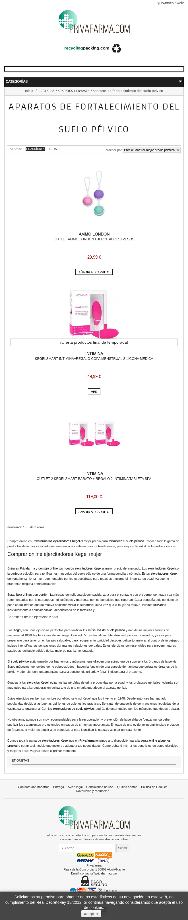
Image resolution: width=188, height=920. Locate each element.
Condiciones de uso (99, 787)
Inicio (29, 91)
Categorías (94, 81)
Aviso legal (75, 787)
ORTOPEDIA (46, 91)
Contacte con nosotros (33, 787)
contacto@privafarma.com (98, 873)
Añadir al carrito (94, 272)
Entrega (58, 787)
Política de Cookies (154, 787)
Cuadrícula (35, 149)
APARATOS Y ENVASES (73, 91)
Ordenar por (114, 150)
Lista (53, 149)
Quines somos (127, 787)
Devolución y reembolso (92, 791)
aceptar (91, 913)
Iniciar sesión (8, 6)
